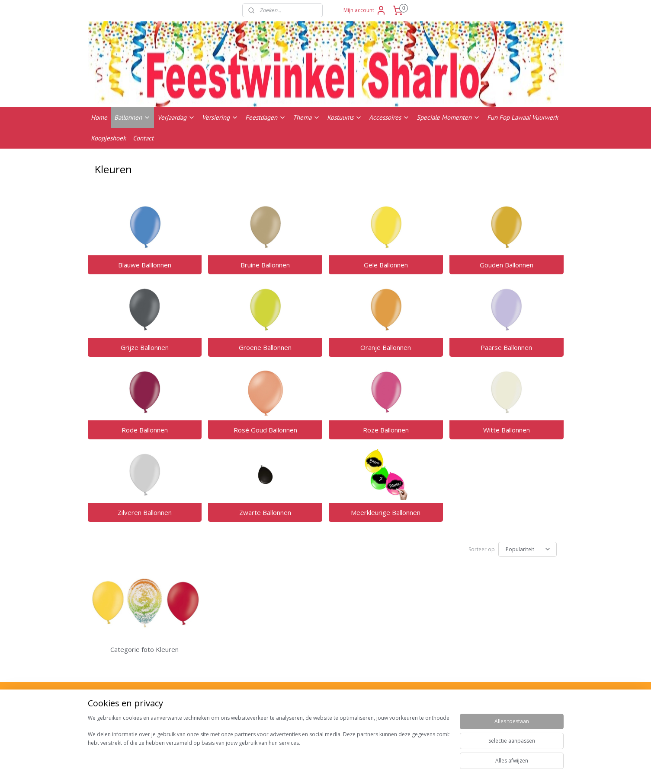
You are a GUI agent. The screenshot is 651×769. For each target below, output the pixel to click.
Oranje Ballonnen (385, 347)
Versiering (220, 117)
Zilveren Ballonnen (145, 512)
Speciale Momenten (448, 117)
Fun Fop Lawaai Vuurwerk (522, 117)
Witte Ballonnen (506, 430)
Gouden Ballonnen (506, 265)
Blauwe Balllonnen (144, 265)
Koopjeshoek (108, 138)
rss (378, 753)
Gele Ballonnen (386, 265)
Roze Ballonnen (386, 430)
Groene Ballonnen (265, 347)
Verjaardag (176, 117)
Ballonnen (132, 117)
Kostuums (344, 117)
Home (99, 117)
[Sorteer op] (527, 549)
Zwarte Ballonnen (265, 512)
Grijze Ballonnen (145, 347)
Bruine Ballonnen (265, 265)
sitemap (360, 753)
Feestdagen (265, 117)
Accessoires (389, 117)
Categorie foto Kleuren (144, 649)
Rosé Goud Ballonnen (265, 430)
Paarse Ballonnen (506, 347)
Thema (306, 117)
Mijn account (364, 10)
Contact (143, 138)
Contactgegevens (497, 721)
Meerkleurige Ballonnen (385, 512)
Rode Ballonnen (145, 430)
